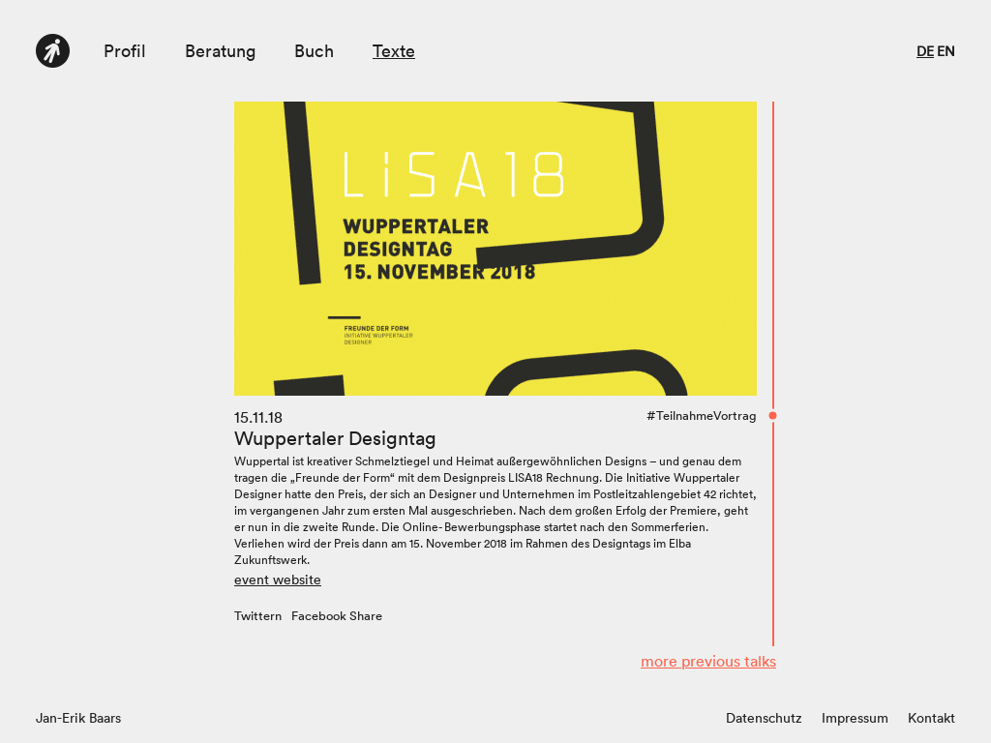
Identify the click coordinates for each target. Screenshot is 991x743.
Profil (125, 51)
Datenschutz (764, 718)
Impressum (855, 718)
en (946, 51)
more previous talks (708, 660)
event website (277, 579)
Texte (394, 51)
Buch (314, 51)
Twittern (258, 616)
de (925, 51)
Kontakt (931, 718)
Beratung (220, 51)
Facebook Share (336, 616)
